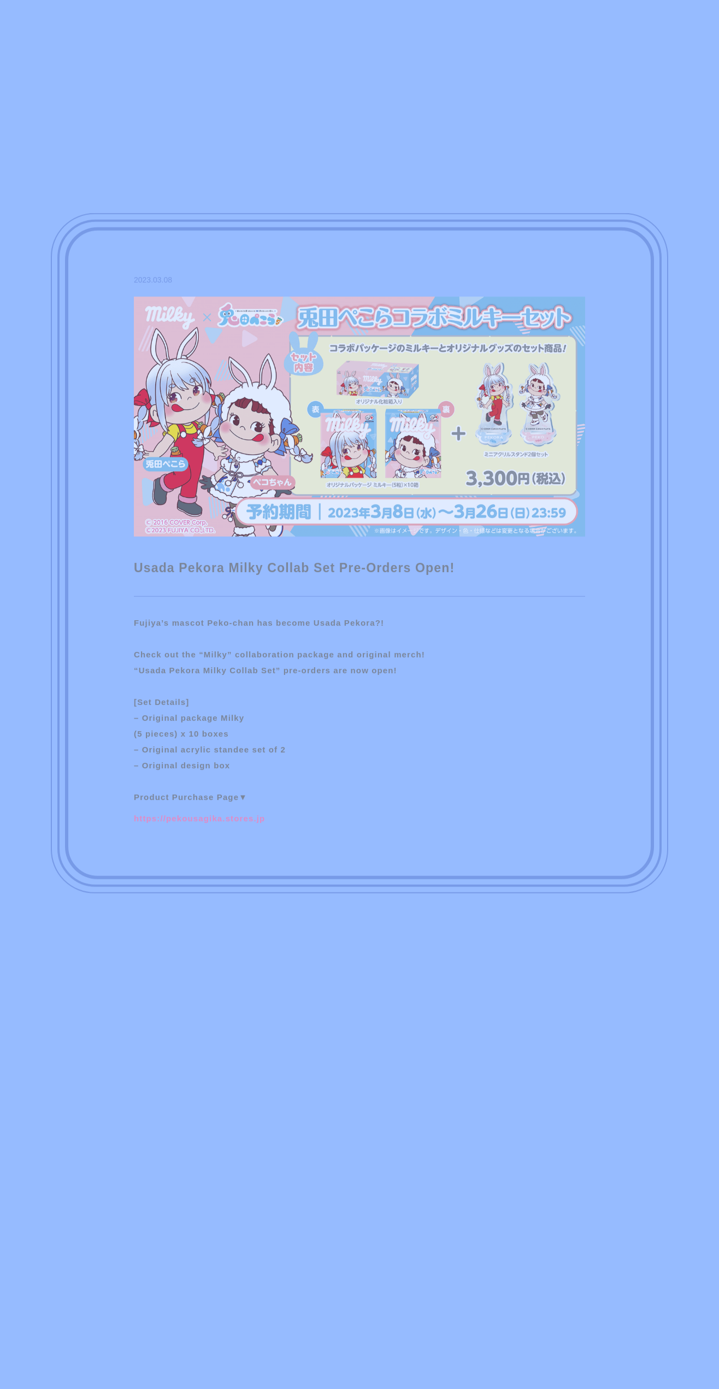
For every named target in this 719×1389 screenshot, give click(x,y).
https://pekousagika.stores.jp (199, 821)
